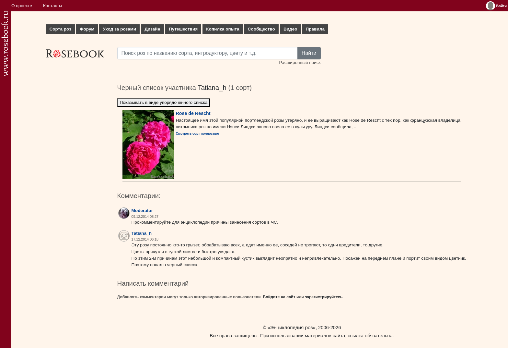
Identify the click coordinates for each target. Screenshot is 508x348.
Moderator (142, 210)
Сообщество (261, 29)
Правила (315, 29)
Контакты (52, 5)
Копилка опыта (222, 29)
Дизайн (152, 29)
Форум (87, 29)
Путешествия (183, 29)
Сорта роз (60, 29)
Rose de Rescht (193, 113)
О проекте (21, 5)
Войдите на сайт (279, 297)
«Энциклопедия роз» (292, 327)
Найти (309, 53)
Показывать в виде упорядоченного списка (164, 102)
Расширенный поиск (299, 62)
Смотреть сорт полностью (197, 133)
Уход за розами (119, 29)
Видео (290, 29)
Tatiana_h (212, 87)
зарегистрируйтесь (323, 297)
